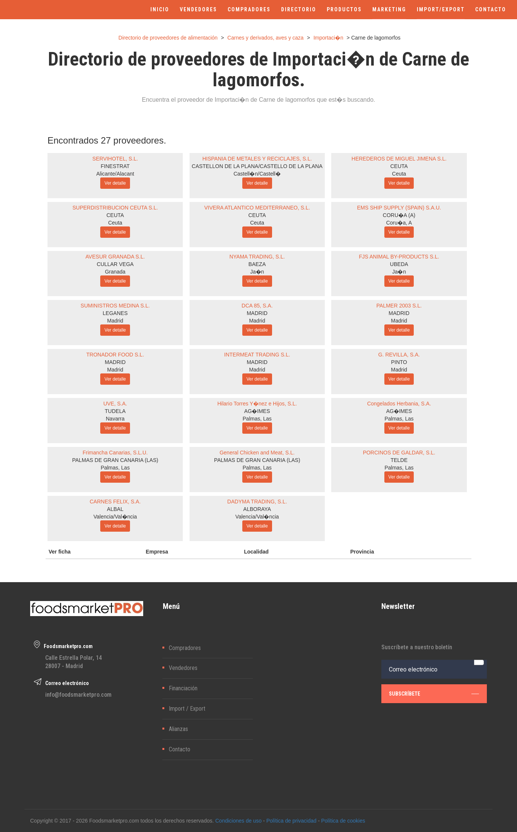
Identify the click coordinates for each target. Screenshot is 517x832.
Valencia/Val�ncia (115, 517)
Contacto (179, 749)
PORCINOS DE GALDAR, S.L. (399, 453)
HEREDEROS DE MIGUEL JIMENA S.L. (399, 159)
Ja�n (257, 272)
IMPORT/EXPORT (441, 9)
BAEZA (257, 264)
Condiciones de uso (238, 821)
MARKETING (389, 9)
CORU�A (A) (399, 215)
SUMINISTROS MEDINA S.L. (115, 306)
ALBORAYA (257, 509)
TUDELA (115, 411)
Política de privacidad (291, 821)
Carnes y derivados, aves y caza (265, 38)
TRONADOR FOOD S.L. (115, 355)
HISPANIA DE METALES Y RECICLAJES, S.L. (257, 159)
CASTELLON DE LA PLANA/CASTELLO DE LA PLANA (257, 166)
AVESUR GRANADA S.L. (115, 257)
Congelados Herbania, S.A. (399, 404)
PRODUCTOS (344, 9)
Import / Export (187, 708)
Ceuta (399, 174)
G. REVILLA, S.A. (399, 355)
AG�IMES (257, 411)
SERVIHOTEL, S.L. (115, 159)
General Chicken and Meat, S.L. (257, 453)
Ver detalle (115, 183)
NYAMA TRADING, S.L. (257, 257)
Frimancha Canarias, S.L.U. (115, 453)
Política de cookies (343, 821)
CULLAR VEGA (115, 264)
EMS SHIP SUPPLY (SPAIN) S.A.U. (399, 208)
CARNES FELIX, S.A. (115, 502)
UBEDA (399, 264)
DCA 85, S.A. (257, 306)
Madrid (115, 321)
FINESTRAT (115, 166)
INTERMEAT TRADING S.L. (257, 355)
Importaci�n (328, 38)
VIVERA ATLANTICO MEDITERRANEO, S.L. (257, 208)
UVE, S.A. (115, 404)
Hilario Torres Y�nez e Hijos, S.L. (257, 404)
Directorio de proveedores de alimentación (167, 38)
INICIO (159, 9)
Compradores (185, 648)
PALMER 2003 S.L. (399, 306)
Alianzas (178, 729)
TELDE (398, 460)
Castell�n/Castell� (257, 174)
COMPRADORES (249, 9)
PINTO (399, 362)
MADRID (257, 313)
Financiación (183, 688)
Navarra (115, 419)
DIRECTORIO (298, 9)
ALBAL (115, 509)
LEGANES (115, 313)
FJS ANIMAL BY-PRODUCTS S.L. (399, 257)
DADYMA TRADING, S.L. (257, 502)
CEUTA (399, 166)
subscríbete (434, 694)
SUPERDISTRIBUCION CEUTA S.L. (115, 208)
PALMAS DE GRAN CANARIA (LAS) (115, 460)
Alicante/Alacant (115, 174)
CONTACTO (490, 9)
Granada (115, 272)
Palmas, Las (257, 419)
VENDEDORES (198, 9)
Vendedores (183, 667)
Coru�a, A (399, 223)
